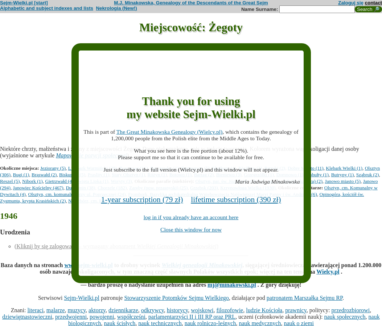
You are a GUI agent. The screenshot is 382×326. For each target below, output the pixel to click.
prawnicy (296, 310)
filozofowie (229, 310)
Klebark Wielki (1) (344, 168)
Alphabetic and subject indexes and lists (46, 8)
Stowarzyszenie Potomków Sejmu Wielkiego (176, 298)
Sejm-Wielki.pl (81, 298)
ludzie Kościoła (264, 310)
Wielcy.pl (327, 272)
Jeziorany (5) (53, 168)
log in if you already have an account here (191, 217)
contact (373, 2)
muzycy (76, 310)
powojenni (102, 317)
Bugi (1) (21, 174)
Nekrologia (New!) (116, 8)
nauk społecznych (344, 317)
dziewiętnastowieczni (27, 317)
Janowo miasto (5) (343, 181)
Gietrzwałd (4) (59, 181)
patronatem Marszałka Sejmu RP (304, 298)
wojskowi (202, 310)
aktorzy (97, 310)
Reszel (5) (10, 181)
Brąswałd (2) (44, 174)
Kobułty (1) (317, 174)
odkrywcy (152, 310)
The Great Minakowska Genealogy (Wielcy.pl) (169, 132)
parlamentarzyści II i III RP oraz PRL (191, 317)
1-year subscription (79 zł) (142, 199)
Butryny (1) (342, 174)
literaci (35, 310)
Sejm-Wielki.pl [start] (24, 2)
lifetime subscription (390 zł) (236, 199)
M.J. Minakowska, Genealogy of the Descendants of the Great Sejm (191, 2)
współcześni (131, 317)
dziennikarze (123, 310)
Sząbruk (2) (367, 174)
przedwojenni (71, 317)
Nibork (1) (32, 181)
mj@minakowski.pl (232, 285)
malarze (55, 310)
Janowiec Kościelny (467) (38, 187)
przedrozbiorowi (351, 310)
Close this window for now (191, 229)
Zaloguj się (350, 2)
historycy (177, 310)
